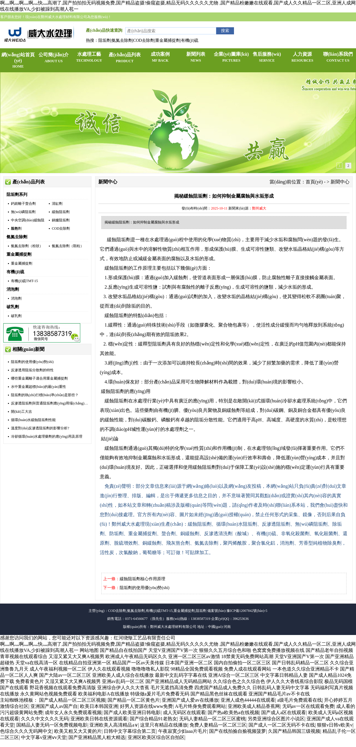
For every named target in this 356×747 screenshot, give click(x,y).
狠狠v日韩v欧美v (334, 724)
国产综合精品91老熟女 (153, 718)
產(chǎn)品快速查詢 (104, 30)
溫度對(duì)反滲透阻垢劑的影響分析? (40, 428)
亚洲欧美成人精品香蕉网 (254, 706)
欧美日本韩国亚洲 (99, 706)
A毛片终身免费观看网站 (200, 706)
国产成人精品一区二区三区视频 (72, 700)
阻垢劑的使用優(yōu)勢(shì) (32, 362)
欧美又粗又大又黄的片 (78, 731)
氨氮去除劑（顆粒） (68, 246)
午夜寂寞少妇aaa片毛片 (182, 731)
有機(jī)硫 (15, 272)
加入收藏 (266, 26)
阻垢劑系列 (17, 194)
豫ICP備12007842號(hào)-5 (247, 611)
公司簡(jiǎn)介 (53, 58)
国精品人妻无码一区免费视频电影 (51, 724)
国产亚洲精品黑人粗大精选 (96, 737)
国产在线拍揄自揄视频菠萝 (237, 731)
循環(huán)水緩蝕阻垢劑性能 (33, 420)
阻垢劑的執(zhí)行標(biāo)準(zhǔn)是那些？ (44, 395)
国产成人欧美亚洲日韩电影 (132, 712)
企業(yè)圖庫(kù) (231, 57)
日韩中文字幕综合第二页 (130, 731)
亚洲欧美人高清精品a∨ (113, 724)
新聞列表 (196, 57)
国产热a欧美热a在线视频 (233, 712)
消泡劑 (13, 289)
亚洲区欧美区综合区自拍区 (156, 737)
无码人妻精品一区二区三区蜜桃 (212, 718)
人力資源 (302, 57)
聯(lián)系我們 (338, 57)
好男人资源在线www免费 (146, 706)
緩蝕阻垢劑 (61, 212)
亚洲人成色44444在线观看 (248, 700)
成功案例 (160, 57)
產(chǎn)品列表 (124, 58)
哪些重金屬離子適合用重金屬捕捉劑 (39, 378)
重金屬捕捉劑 (19, 254)
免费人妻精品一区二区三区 (218, 724)
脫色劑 (16, 228)
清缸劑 (57, 203)
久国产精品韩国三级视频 (294, 731)
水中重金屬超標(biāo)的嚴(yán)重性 (38, 387)
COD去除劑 (61, 228)
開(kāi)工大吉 (21, 412)
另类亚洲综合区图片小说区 (276, 718)
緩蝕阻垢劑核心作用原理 (142, 579)
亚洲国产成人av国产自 (54, 706)
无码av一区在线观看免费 (308, 706)
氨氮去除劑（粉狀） (27, 246)
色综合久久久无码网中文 (26, 731)
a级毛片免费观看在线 (299, 700)
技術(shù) (166, 324)
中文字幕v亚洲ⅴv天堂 (43, 737)
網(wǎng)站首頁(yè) (18, 60)
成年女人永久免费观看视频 (73, 712)
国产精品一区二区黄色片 (134, 700)
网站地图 (89, 650)
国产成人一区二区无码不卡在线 (281, 724)
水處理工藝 (89, 57)
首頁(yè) (314, 181)
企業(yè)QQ (324, 26)
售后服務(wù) (267, 57)
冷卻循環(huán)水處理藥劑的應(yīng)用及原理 (46, 436)
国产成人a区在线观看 (283, 712)
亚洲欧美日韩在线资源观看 (98, 718)
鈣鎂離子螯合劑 (23, 203)
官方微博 (346, 26)
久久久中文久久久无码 (44, 718)
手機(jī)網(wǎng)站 (294, 26)
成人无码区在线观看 (184, 712)
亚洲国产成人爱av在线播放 (190, 700)
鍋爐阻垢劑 (61, 220)
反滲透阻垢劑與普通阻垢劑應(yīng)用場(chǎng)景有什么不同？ (60, 403)
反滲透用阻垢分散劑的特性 (32, 370)
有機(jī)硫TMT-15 (24, 281)
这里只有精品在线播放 (163, 724)
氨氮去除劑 (17, 237)
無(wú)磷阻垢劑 (23, 212)
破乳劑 (13, 307)
